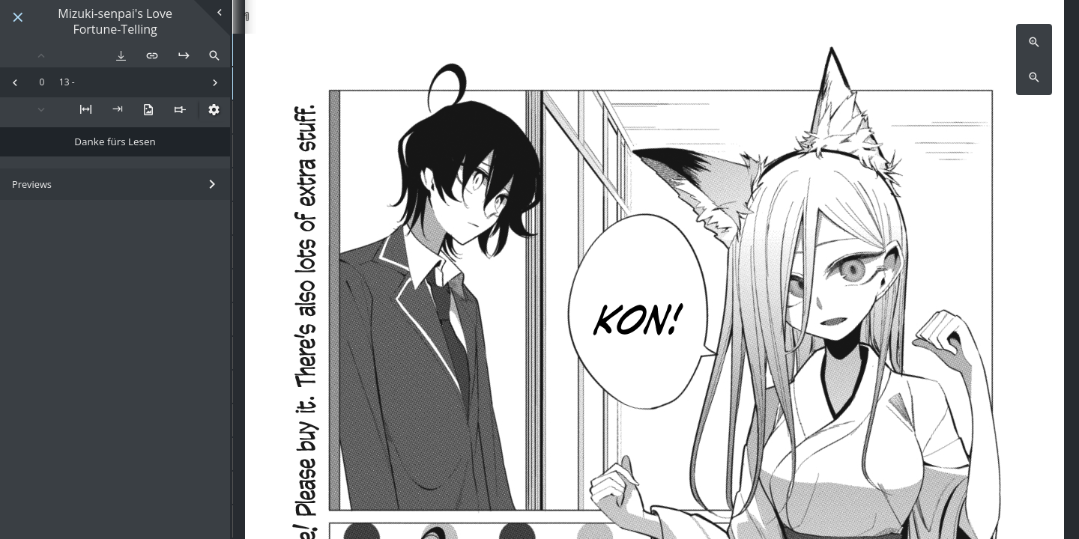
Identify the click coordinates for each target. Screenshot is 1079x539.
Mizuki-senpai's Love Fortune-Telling (115, 21)
